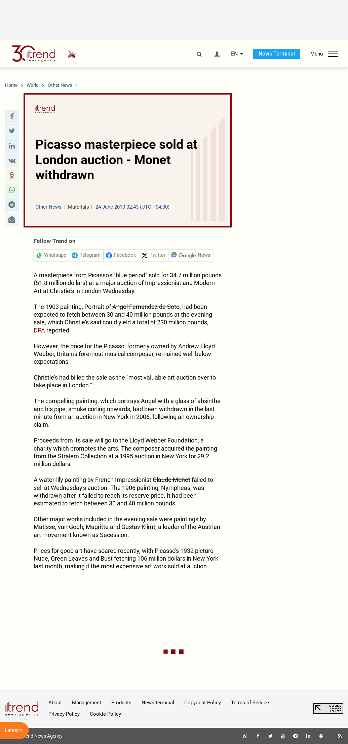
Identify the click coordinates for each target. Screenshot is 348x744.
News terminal (158, 703)
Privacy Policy (64, 714)
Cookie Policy (105, 714)
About (55, 703)
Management (86, 703)
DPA (39, 330)
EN (234, 54)
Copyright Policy (202, 703)
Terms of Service (250, 703)
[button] (11, 116)
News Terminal (277, 53)
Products (121, 703)
